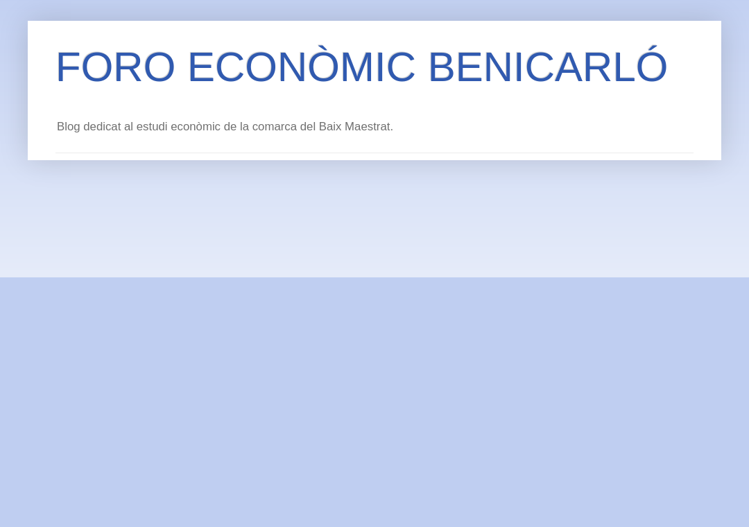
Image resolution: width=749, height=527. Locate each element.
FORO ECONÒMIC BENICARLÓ (361, 67)
